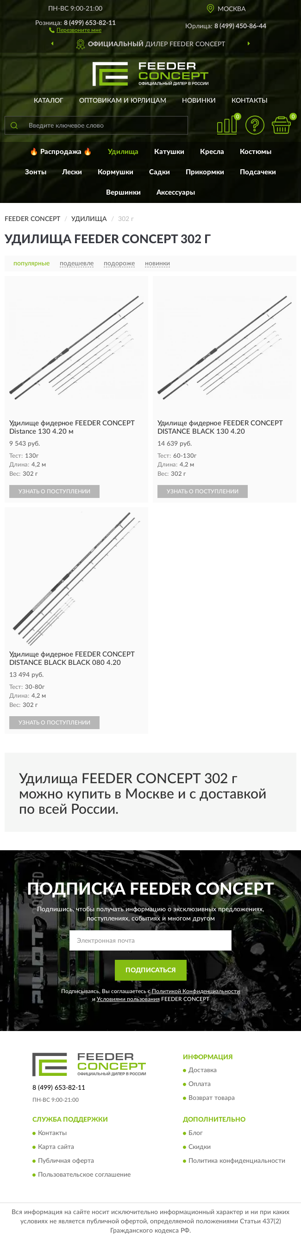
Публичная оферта (66, 1161)
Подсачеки (258, 172)
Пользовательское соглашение (84, 1175)
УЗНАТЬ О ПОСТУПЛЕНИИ (54, 491)
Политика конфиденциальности (236, 1161)
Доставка (202, 1071)
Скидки (199, 1147)
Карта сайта (56, 1147)
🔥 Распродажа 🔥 (61, 151)
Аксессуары (176, 192)
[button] (75, 29)
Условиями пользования (128, 999)
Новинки (199, 101)
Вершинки (123, 192)
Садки (159, 172)
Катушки (169, 151)
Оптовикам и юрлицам (122, 101)
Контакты (250, 101)
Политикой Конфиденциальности (196, 991)
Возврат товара (211, 1098)
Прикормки (205, 172)
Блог (195, 1133)
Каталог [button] (48, 101)
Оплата (199, 1084)
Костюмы (255, 151)
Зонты (35, 172)
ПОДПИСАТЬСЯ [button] (150, 970)
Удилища (123, 151)
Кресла (212, 151)
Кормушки (115, 172)
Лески (72, 172)
